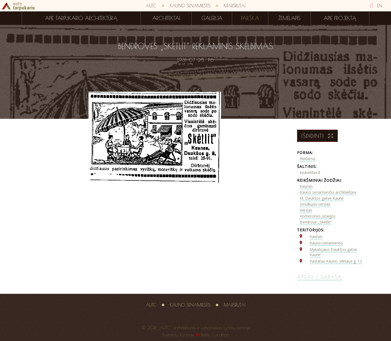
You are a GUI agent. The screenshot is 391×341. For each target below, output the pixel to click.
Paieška (250, 18)
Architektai (166, 18)
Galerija (211, 18)
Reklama (307, 158)
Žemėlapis (289, 18)
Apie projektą (340, 18)
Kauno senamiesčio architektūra (328, 192)
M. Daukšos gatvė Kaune (322, 198)
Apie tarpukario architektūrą (81, 18)
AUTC (151, 5)
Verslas (306, 210)
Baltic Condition (215, 334)
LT (371, 5)
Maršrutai (234, 5)
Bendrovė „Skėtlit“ (316, 222)
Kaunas (306, 186)
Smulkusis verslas (315, 204)
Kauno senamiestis (190, 5)
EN (379, 5)
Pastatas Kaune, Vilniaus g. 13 (336, 261)
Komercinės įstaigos (318, 216)
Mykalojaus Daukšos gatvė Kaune (333, 252)
